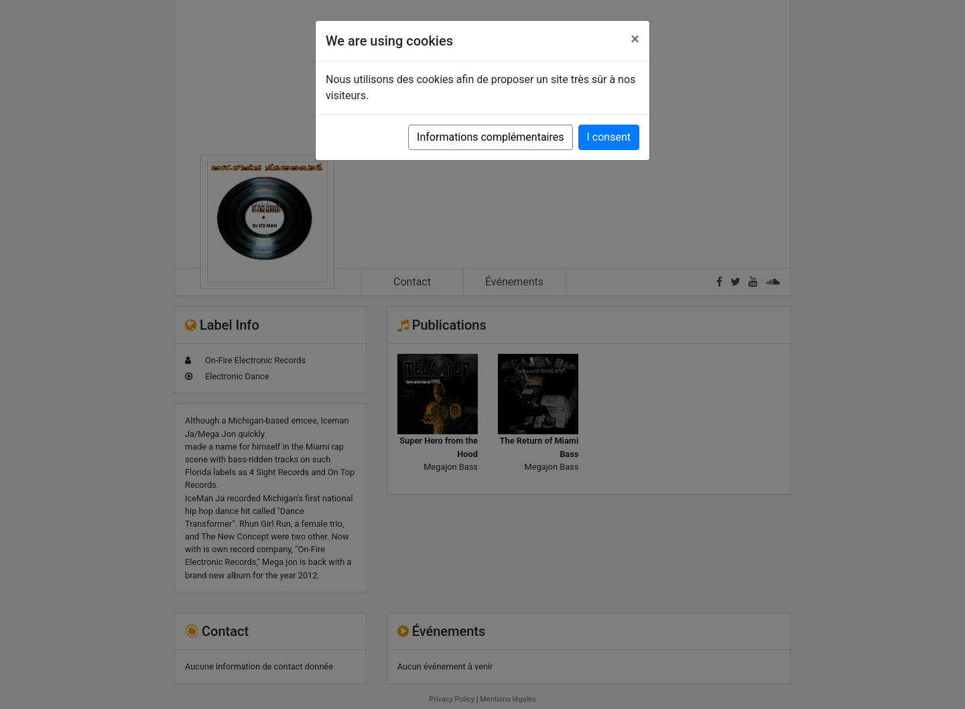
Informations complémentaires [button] (490, 137)
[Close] (635, 39)
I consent (609, 137)
